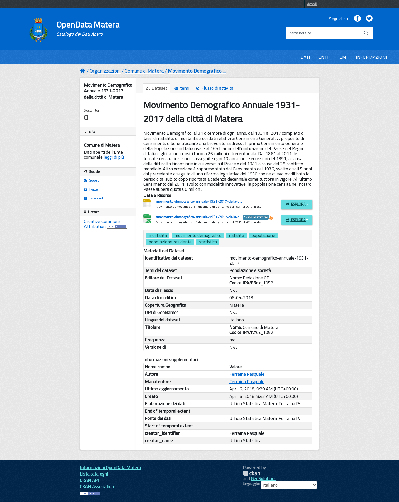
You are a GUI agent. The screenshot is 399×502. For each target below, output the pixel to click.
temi (181, 88)
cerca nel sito (300, 33)
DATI (305, 56)
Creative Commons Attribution (102, 224)
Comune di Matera (144, 71)
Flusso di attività (214, 88)
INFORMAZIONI (371, 56)
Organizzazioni (105, 71)
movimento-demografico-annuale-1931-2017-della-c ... (199, 201)
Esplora (297, 204)
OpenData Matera (87, 28)
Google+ (93, 180)
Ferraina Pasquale (246, 374)
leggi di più (114, 157)
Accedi (312, 3)
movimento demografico (197, 235)
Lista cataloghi (94, 473)
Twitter (91, 189)
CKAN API (89, 480)
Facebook (94, 198)
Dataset (156, 88)
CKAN (251, 473)
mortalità (158, 235)
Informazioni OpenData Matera (110, 467)
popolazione (263, 235)
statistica (208, 242)
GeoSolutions (263, 478)
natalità (236, 235)
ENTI (323, 56)
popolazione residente (170, 242)
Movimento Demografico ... (197, 71)
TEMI (342, 56)
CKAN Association (97, 486)
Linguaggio (251, 483)
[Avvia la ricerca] (366, 33)
